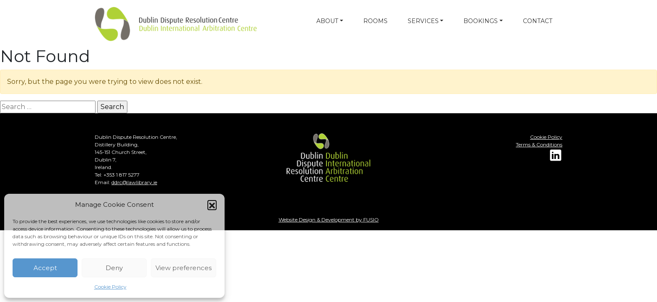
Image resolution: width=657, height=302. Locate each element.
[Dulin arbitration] (153, 24)
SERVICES (423, 21)
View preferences (183, 268)
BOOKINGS (480, 21)
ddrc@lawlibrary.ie (134, 182)
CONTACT (537, 21)
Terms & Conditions (539, 144)
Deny (114, 268)
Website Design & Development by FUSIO (329, 219)
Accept (45, 268)
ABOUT (327, 21)
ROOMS (375, 21)
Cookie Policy (110, 287)
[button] (212, 204)
